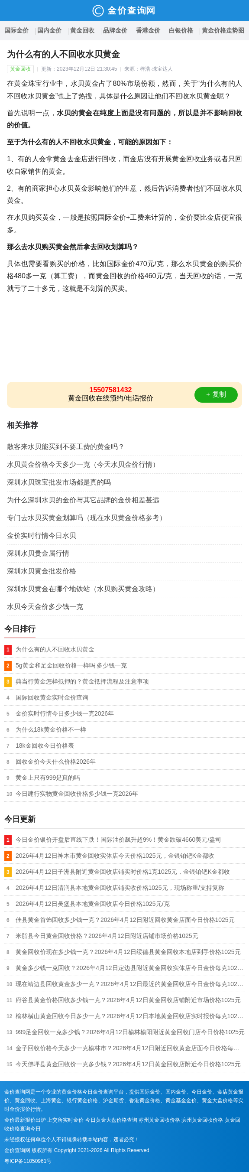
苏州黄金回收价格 (159, 1120)
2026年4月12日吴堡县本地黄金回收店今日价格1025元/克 (93, 903)
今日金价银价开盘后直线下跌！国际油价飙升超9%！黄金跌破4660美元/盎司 (118, 839)
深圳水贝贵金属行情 (38, 553)
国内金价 (49, 30)
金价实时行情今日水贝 (41, 535)
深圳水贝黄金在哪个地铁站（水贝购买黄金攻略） (83, 589)
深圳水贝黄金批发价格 (41, 571)
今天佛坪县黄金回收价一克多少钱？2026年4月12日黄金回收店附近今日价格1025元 (128, 1064)
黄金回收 (82, 30)
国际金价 (16, 30)
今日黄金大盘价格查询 (111, 1120)
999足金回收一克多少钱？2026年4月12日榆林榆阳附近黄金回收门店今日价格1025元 (130, 1032)
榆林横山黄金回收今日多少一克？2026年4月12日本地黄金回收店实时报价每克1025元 (130, 1015)
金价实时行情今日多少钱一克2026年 (65, 713)
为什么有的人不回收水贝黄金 (55, 649)
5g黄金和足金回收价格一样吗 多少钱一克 (71, 665)
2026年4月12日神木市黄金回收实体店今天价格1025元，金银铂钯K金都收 (115, 855)
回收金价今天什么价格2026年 (56, 761)
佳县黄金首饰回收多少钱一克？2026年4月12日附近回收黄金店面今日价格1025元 (125, 919)
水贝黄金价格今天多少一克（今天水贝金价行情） (83, 464)
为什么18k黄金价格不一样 (51, 729)
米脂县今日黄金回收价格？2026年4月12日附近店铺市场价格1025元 (107, 935)
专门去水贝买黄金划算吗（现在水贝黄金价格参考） (86, 517)
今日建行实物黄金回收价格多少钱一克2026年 (77, 793)
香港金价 (148, 30)
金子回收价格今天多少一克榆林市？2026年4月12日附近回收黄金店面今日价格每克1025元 (130, 1048)
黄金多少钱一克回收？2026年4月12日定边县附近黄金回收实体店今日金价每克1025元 (130, 967)
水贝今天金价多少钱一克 (45, 606)
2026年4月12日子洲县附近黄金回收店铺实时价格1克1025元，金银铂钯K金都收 (123, 871)
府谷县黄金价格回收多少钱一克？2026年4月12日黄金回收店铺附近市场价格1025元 (128, 999)
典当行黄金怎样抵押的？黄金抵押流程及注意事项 (82, 681)
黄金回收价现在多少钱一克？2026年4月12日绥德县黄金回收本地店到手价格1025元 (128, 951)
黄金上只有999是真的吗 (48, 777)
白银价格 (181, 30)
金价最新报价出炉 (25, 1120)
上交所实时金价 (65, 1120)
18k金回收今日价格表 (45, 745)
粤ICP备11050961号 (28, 1161)
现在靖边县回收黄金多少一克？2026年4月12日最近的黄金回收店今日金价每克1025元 (130, 983)
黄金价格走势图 (223, 30)
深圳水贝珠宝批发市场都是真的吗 (59, 482)
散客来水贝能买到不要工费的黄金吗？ (66, 446)
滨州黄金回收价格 (202, 1120)
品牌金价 (115, 30)
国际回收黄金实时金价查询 (52, 697)
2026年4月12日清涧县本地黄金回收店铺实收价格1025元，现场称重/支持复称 (120, 887)
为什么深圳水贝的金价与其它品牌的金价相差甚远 (83, 500)
